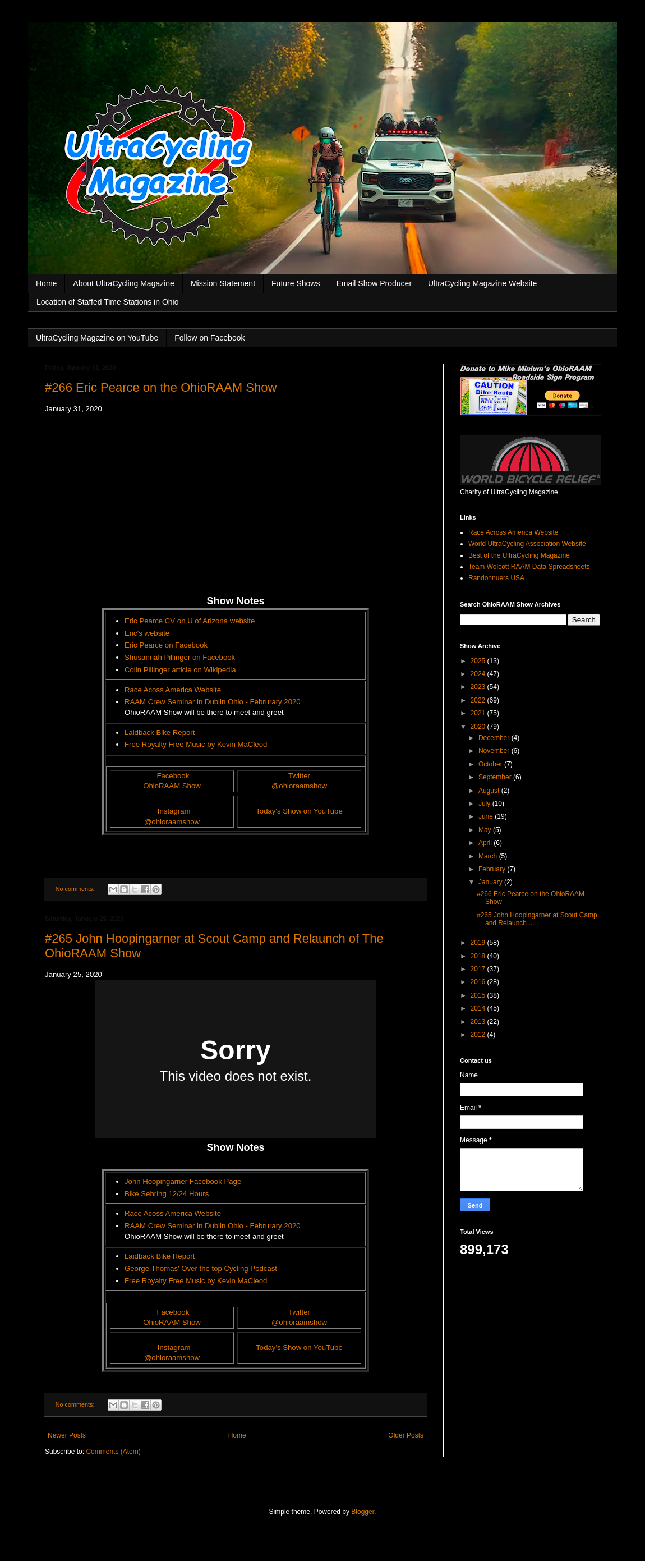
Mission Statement (223, 283)
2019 (479, 943)
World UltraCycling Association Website (527, 544)
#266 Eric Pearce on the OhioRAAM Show (161, 387)
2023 (479, 687)
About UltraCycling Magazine (123, 283)
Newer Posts (67, 1435)
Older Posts (405, 1435)
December (495, 738)
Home (46, 283)
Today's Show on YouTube (299, 811)
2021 (479, 713)
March (488, 856)
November (495, 751)
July (485, 803)
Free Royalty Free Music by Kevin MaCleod (196, 744)
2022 (479, 700)
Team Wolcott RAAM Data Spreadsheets (529, 567)
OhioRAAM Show (172, 786)
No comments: (76, 888)
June (486, 816)
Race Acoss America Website (173, 690)
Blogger (362, 1512)
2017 (479, 969)
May (485, 830)
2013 (479, 1022)
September (495, 777)
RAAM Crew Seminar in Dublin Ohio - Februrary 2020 (213, 701)
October (491, 764)
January (491, 882)
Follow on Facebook (209, 337)
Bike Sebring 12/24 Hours (167, 1194)
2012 (479, 1035)
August (489, 791)
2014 (479, 1008)
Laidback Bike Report (160, 732)
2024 (479, 674)
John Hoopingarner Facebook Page (183, 1181)
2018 (479, 956)
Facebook (172, 776)
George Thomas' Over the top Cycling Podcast (201, 1268)
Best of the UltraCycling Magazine (519, 555)
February (492, 869)
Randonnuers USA (496, 578)
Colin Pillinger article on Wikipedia (180, 669)
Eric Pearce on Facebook (166, 645)
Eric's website (147, 633)
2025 (479, 661)
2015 (479, 995)
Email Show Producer (374, 283)
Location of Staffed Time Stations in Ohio (107, 301)
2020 (479, 727)
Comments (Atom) (113, 1452)
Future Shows (295, 283)
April (486, 843)
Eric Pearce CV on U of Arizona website (190, 621)
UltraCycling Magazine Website (482, 283)
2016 (479, 982)
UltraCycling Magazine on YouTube (97, 337)
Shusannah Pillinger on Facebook (180, 657)
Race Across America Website (513, 532)
